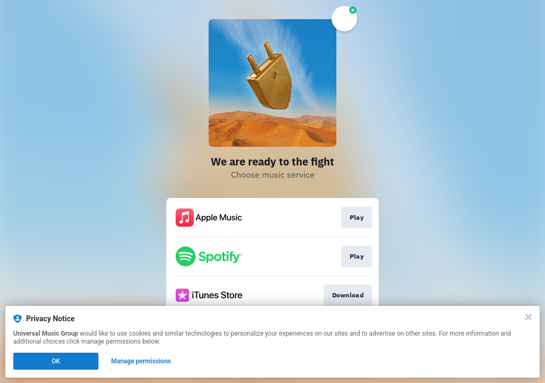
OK (56, 361)
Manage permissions (141, 361)
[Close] (528, 317)
